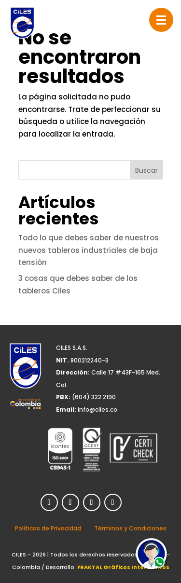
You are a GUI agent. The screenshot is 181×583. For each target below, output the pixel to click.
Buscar (146, 170)
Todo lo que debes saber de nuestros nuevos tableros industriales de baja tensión (88, 250)
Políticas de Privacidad (48, 528)
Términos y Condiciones (130, 528)
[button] (161, 20)
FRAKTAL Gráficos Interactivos (123, 567)
